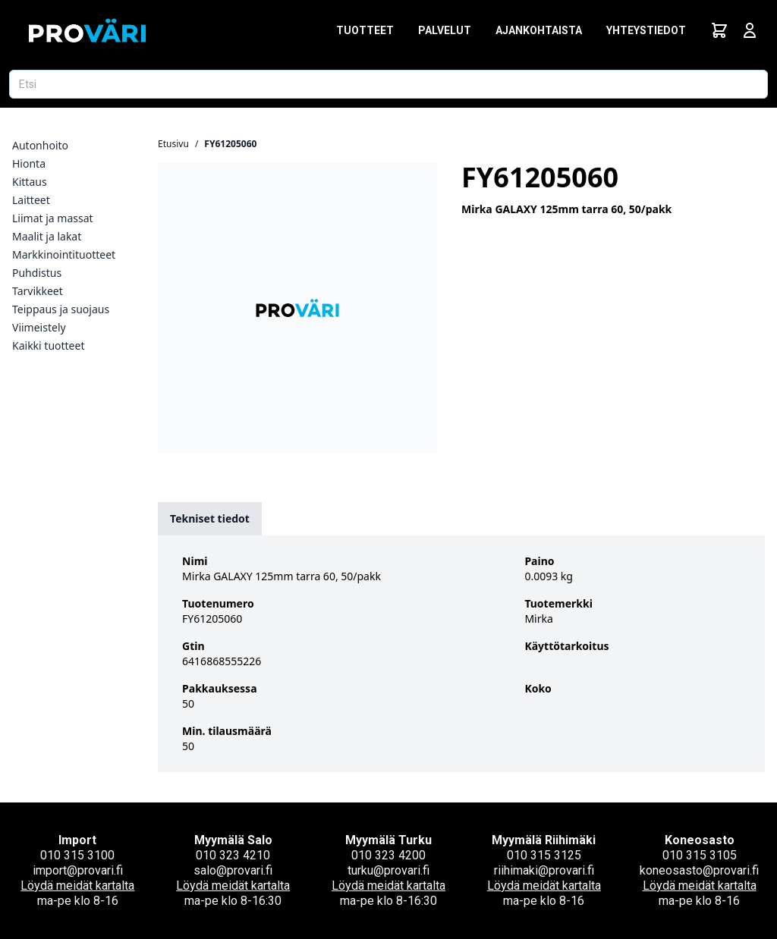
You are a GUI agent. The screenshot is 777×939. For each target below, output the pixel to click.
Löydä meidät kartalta (77, 885)
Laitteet (31, 200)
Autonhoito (40, 145)
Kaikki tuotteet (48, 345)
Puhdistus (36, 272)
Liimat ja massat (52, 218)
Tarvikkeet (37, 291)
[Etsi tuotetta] (388, 84)
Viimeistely (39, 327)
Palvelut (444, 30)
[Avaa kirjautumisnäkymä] (750, 30)
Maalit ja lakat (46, 236)
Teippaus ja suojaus (60, 309)
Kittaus (29, 181)
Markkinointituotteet (63, 254)
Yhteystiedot (646, 30)
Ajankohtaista (538, 30)
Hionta (29, 163)
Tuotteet (365, 30)
